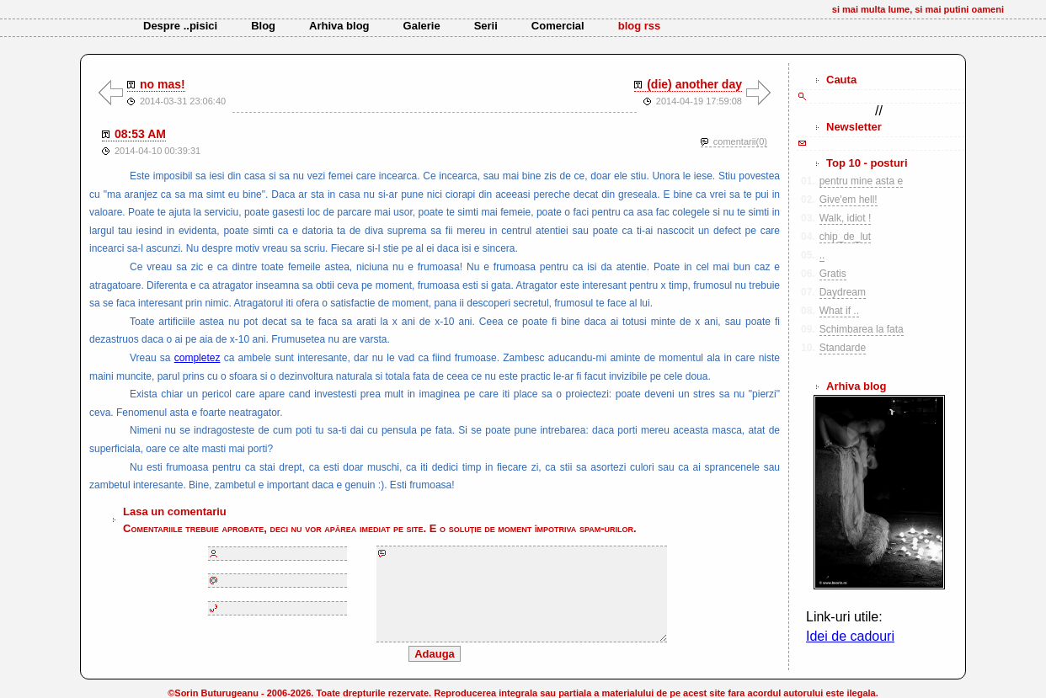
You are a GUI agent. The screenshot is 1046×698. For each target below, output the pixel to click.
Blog (263, 25)
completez (197, 358)
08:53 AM (140, 134)
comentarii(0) (740, 141)
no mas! (162, 84)
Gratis (832, 274)
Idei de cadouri (850, 636)
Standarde (842, 348)
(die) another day (694, 84)
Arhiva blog (339, 25)
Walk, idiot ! (845, 218)
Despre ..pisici (180, 25)
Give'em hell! (848, 199)
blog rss (639, 25)
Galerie (421, 25)
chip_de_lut (845, 236)
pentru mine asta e (861, 181)
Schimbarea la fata (861, 329)
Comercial (557, 25)
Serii (486, 25)
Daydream (842, 292)
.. (822, 255)
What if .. (839, 311)
